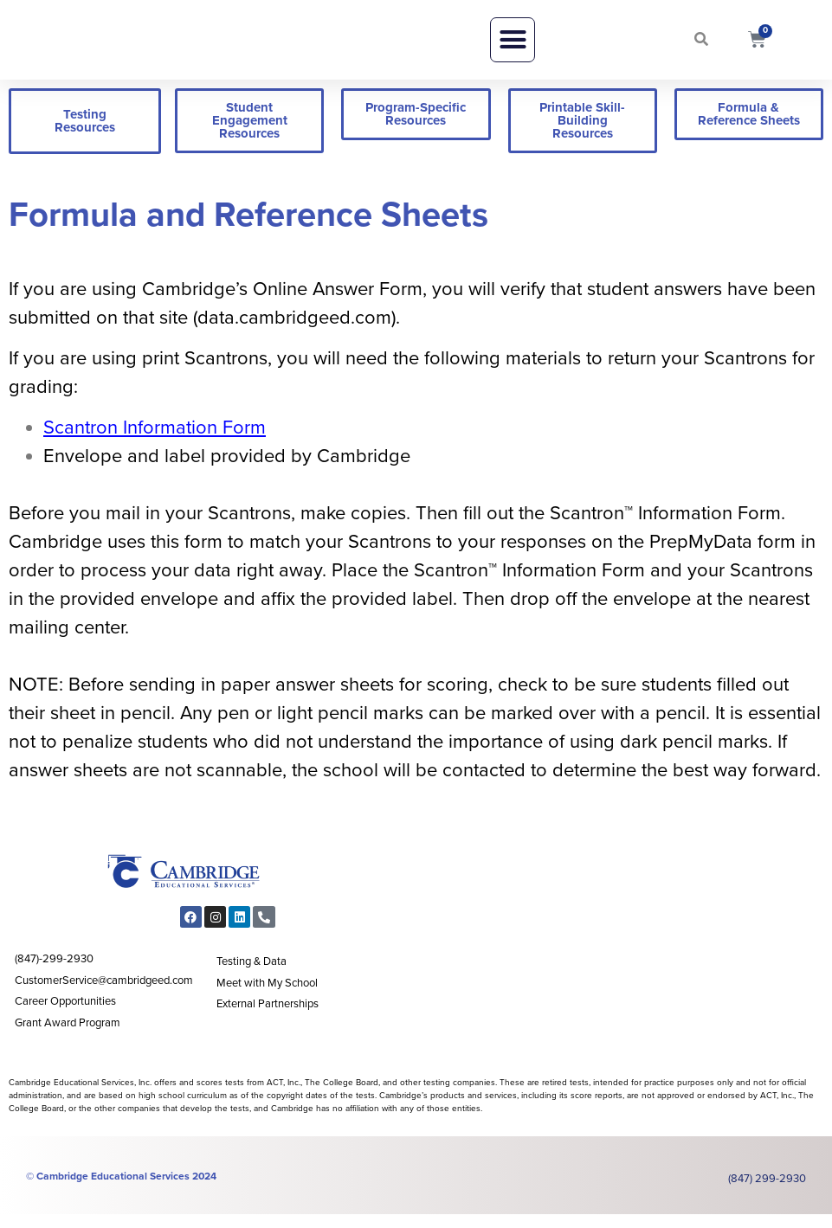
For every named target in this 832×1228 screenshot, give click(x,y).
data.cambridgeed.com (294, 331)
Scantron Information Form (154, 442)
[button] (512, 46)
